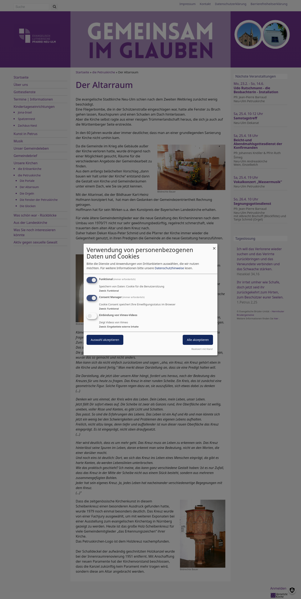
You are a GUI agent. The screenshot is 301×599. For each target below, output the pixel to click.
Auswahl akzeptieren (105, 340)
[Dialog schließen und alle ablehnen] (214, 246)
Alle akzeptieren (198, 340)
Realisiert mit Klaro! (202, 348)
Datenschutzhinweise (169, 268)
